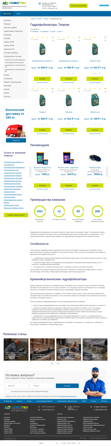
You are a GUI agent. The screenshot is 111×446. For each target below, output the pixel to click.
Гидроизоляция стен (11, 170)
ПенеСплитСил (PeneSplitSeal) (15, 60)
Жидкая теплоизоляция (12, 82)
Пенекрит (7, 24)
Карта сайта (83, 438)
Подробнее (16, 140)
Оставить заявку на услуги (16, 215)
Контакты (104, 401)
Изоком (6, 89)
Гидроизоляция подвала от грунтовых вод (65, 418)
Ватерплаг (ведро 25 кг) (42, 167)
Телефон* (36, 386)
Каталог (19, 401)
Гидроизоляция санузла (12, 173)
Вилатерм (7, 85)
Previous (52, 363)
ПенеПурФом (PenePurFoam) (14, 62)
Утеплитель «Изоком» (37, 429)
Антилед (7, 96)
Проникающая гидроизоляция (67, 401)
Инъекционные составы (12, 56)
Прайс (84, 401)
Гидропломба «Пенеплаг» (13, 31)
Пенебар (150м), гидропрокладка (95, 168)
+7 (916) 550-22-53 (100, 410)
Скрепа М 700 (9, 49)
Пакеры (7, 75)
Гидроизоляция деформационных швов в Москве (13, 199)
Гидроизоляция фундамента (14, 167)
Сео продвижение (8, 438)
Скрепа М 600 (9, 45)
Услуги (29, 401)
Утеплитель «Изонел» (37, 431)
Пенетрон (7, 20)
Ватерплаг (8, 35)
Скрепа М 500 (9, 42)
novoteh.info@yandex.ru (48, 409)
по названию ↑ (44, 31)
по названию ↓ (34, 31)
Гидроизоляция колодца (13, 181)
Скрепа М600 (8, 431)
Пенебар (7, 38)
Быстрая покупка (42, 82)
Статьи (93, 401)
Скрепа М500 (8, 429)
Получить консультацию (78, 5)
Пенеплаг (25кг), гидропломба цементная (69, 168)
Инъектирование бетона (13, 194)
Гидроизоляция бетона (12, 184)
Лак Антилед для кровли (38, 433)
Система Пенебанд (11, 53)
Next (57, 363)
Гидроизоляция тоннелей (13, 186)
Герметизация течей (11, 205)
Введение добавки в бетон (13, 208)
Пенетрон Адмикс (10, 27)
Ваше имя (11, 386)
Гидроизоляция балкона (13, 175)
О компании (8, 401)
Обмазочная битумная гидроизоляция (90, 420)
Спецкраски (8, 78)
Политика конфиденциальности (98, 438)
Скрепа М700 (8, 433)
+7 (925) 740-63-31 (100, 407)
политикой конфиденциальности (68, 396)
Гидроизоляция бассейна (13, 178)
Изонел (6, 93)
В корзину (42, 79)
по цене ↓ (53, 31)
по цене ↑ (60, 31)
